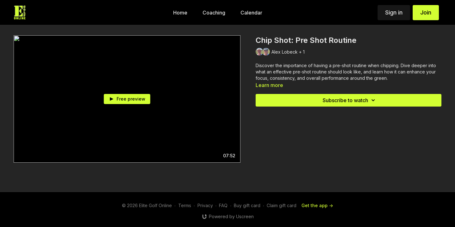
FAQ (223, 205)
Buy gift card (247, 205)
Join (425, 12)
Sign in (394, 12)
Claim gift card (281, 205)
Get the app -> (317, 205)
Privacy (205, 205)
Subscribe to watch (350, 100)
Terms (184, 205)
